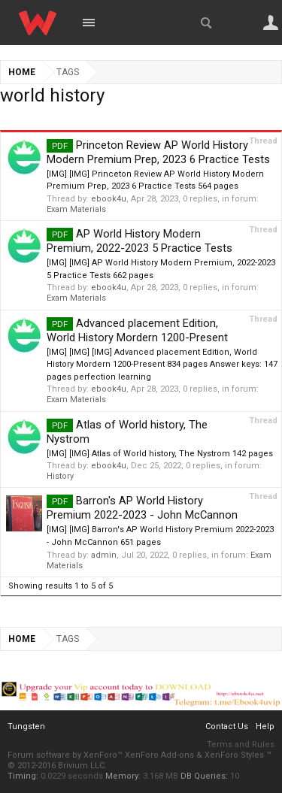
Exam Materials (76, 209)
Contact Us (226, 726)
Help (265, 726)
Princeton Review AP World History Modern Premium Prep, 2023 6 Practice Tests (158, 152)
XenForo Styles (234, 755)
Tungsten (26, 726)
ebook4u (108, 199)
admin (104, 555)
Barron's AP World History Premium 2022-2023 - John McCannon (142, 508)
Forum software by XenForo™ (66, 755)
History (60, 476)
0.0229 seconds (72, 776)
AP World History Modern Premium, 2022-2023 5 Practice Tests (139, 241)
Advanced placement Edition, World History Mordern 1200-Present (137, 330)
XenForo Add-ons (159, 755)
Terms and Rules (240, 744)
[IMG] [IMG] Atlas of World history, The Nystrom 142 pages (160, 454)
